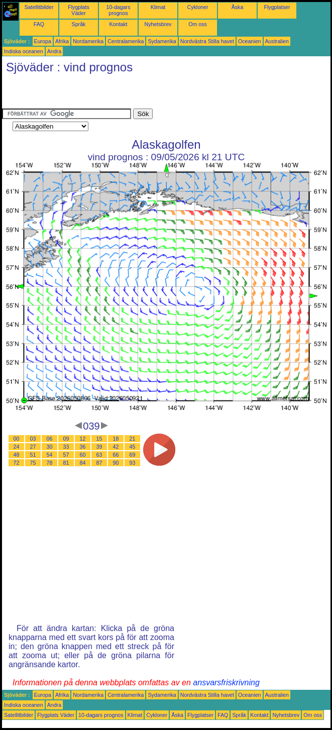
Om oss (197, 24)
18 (116, 439)
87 (99, 463)
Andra (54, 51)
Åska (238, 7)
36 (83, 447)
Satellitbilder (38, 7)
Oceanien (249, 41)
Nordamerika (88, 41)
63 (99, 455)
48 (17, 455)
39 (99, 447)
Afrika (62, 41)
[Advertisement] (119, 93)
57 (66, 455)
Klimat (158, 7)
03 (33, 439)
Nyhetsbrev (158, 24)
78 (50, 463)
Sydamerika (162, 41)
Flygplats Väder (78, 10)
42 (116, 447)
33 (66, 447)
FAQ (39, 24)
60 (83, 455)
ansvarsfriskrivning (226, 682)
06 (50, 439)
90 (116, 463)
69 (133, 455)
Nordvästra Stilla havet (207, 41)
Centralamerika (125, 41)
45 (133, 447)
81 (66, 463)
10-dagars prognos (118, 10)
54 (50, 455)
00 (17, 439)
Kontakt (118, 24)
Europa (42, 41)
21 (133, 439)
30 (50, 447)
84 (83, 463)
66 (116, 455)
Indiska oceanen (23, 51)
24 (17, 447)
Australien (277, 41)
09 (66, 439)
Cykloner (197, 7)
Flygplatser (277, 7)
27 (33, 447)
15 (99, 439)
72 (17, 463)
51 (33, 455)
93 (133, 463)
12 (83, 439)
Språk (79, 24)
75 (33, 463)
